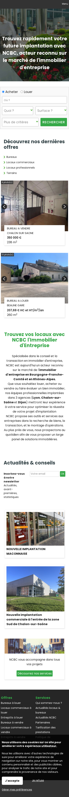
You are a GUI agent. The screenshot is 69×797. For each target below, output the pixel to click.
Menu (64, 3)
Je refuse (38, 780)
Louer (26, 92)
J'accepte (12, 781)
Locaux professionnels (20, 167)
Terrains (11, 173)
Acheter (10, 92)
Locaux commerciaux (20, 162)
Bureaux (11, 157)
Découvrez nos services (34, 673)
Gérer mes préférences (17, 789)
